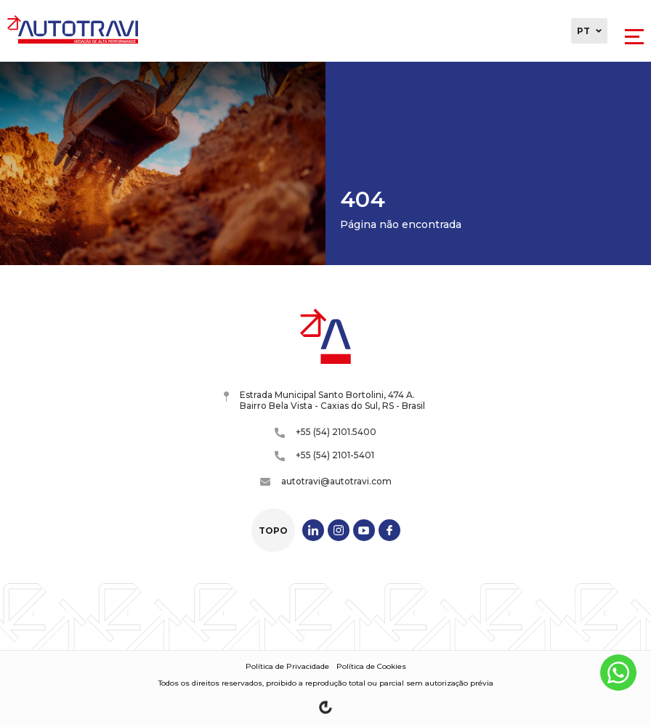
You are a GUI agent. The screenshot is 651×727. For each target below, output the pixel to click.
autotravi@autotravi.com (326, 481)
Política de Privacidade (287, 666)
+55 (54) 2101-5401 (324, 455)
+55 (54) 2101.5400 (325, 432)
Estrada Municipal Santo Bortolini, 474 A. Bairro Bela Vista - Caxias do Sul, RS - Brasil (324, 400)
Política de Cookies (371, 666)
